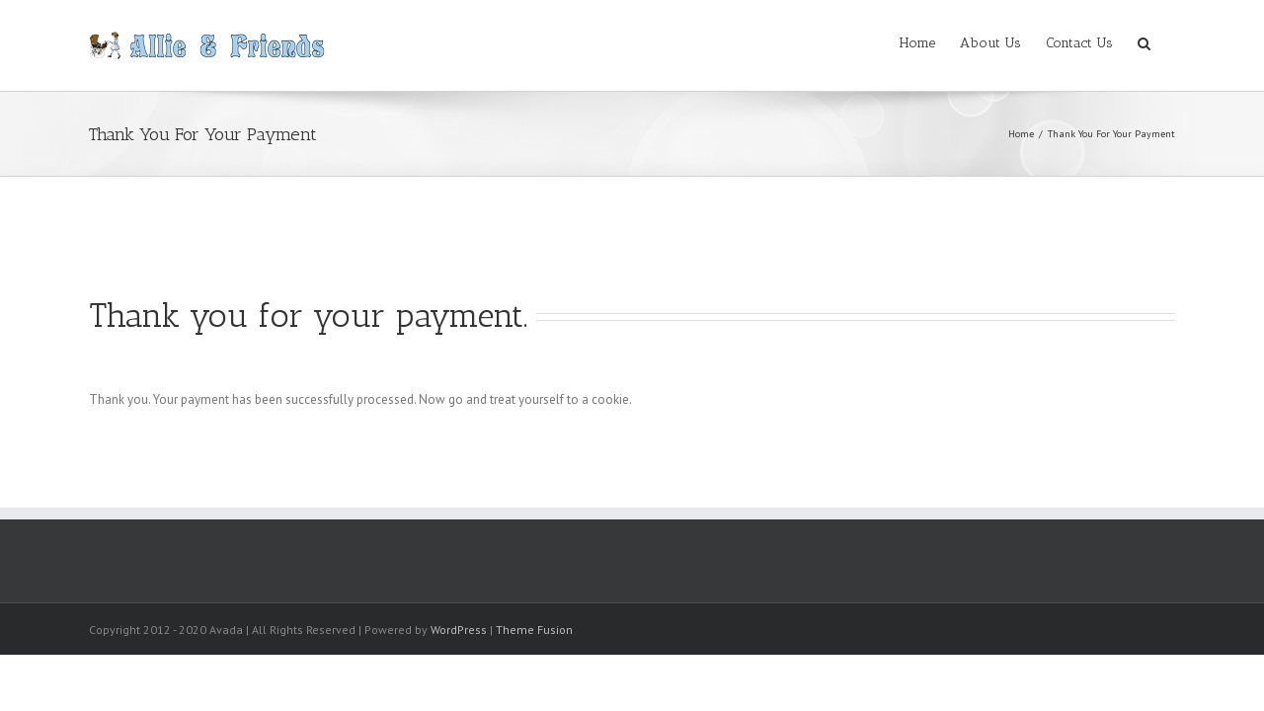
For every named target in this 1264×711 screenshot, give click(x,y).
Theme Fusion (534, 629)
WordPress (459, 629)
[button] (1168, 41)
